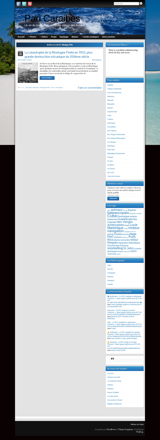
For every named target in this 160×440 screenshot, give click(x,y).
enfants (133, 216)
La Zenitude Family (114, 381)
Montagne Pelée (45, 87)
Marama (110, 277)
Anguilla (110, 85)
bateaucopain (118, 213)
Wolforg (139, 432)
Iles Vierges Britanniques (116, 138)
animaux (116, 210)
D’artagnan (111, 273)
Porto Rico (111, 150)
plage (132, 234)
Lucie (134, 225)
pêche (117, 240)
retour (134, 239)
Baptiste (132, 210)
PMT (110, 237)
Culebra (110, 119)
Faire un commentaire (90, 87)
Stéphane (98, 60)
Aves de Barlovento (114, 93)
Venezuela (111, 254)
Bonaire (110, 108)
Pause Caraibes (113, 392)
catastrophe (28, 87)
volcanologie (59, 87)
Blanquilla (110, 104)
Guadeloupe (125, 219)
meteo (126, 228)
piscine (126, 234)
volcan (52, 87)
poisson (118, 237)
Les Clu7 (110, 373)
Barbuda (110, 100)
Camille (110, 284)
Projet (113, 328)
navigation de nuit (130, 231)
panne (110, 234)
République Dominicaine (116, 153)
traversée (127, 251)
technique (112, 251)
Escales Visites (26, 60)
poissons (125, 237)
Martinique (36, 87)
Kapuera (110, 389)
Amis (109, 210)
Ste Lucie (110, 172)
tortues (120, 251)
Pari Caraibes (52, 18)
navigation (115, 231)
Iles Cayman (111, 131)
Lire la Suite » (47, 78)
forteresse (112, 219)
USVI (133, 251)
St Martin (110, 165)
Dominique (111, 123)
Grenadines (111, 127)
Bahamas (110, 96)
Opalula (110, 385)
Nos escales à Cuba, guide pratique (124, 338)
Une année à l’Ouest (114, 400)
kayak (126, 225)
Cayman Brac (112, 112)
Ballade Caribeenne (114, 404)
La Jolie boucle (112, 396)
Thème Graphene (125, 429)
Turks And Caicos (113, 176)
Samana (124, 245)
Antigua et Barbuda (114, 89)
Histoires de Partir (113, 377)
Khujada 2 (111, 280)
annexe (125, 210)
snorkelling (115, 248)
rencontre (125, 240)
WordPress (111, 429)
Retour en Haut (137, 424)
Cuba (109, 115)
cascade (139, 213)
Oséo (109, 265)
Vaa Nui (110, 269)
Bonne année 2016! (118, 350)
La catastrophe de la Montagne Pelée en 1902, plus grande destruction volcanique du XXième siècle (58, 54)
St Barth (110, 157)
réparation (123, 243)
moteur (134, 228)
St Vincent (111, 169)
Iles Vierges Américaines (116, 134)
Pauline (118, 234)
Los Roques (111, 142)
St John (110, 161)
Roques (112, 242)
